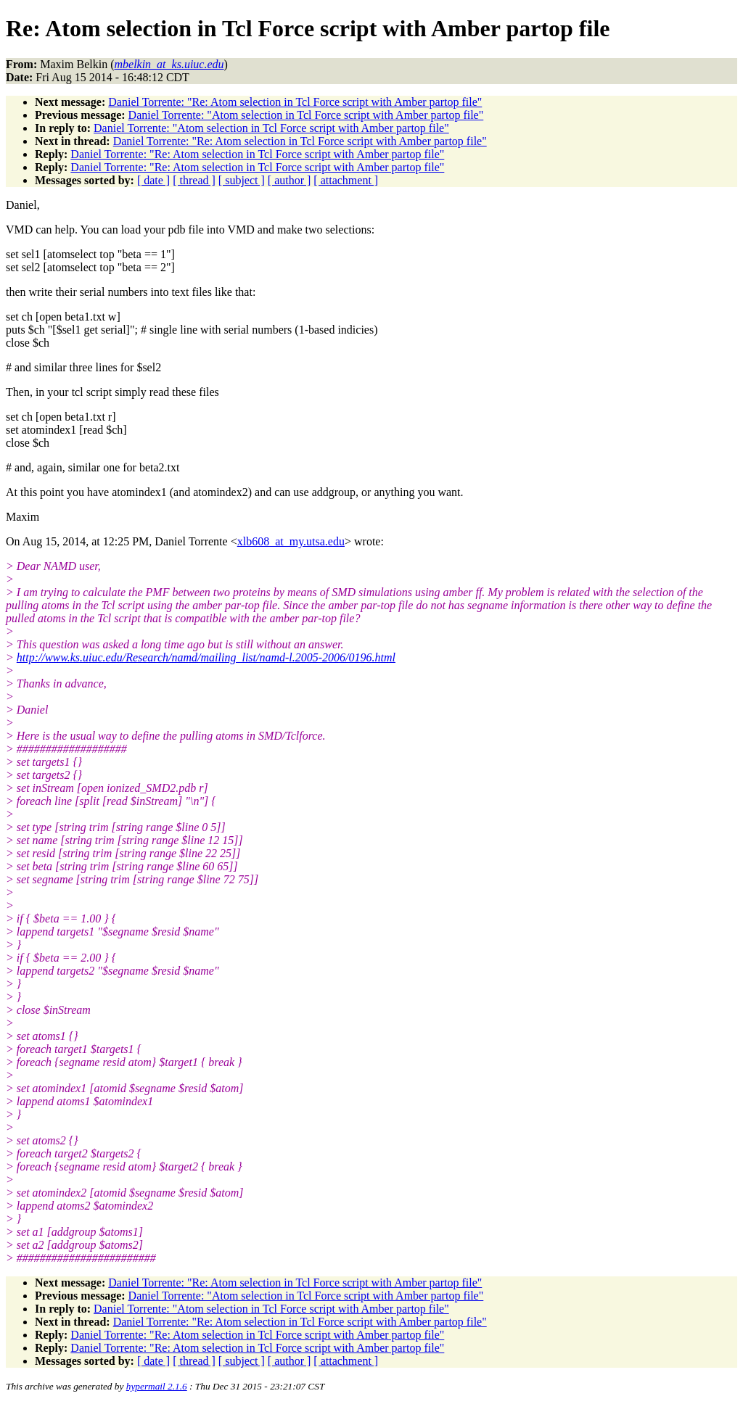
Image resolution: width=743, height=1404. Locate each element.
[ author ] (289, 180)
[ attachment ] (345, 180)
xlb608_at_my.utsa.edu (291, 541)
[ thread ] (194, 180)
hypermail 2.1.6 (156, 1386)
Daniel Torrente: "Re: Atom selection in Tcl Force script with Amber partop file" (295, 102)
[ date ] (153, 180)
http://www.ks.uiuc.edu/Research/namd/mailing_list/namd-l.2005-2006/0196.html (206, 657)
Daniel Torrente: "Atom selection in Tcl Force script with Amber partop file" (306, 115)
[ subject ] (241, 180)
